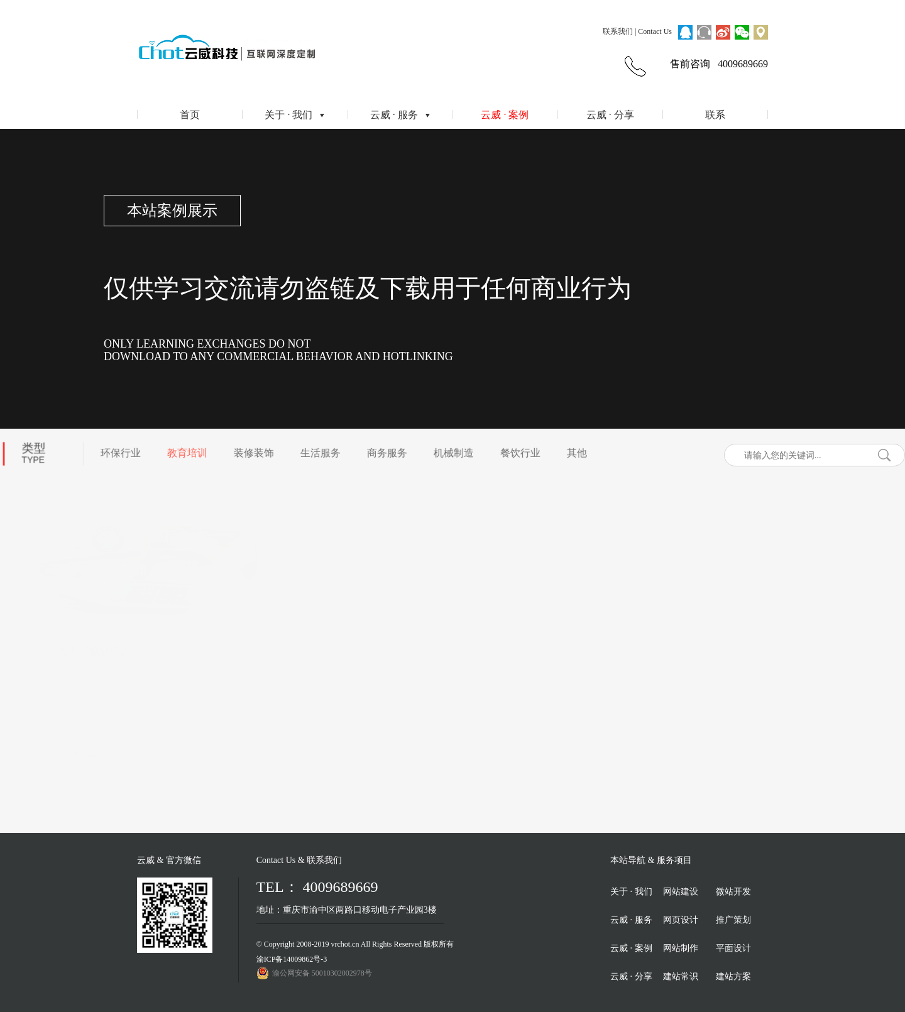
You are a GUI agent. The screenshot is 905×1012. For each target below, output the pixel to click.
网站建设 (680, 891)
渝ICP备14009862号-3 (291, 959)
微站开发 (733, 891)
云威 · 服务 (400, 114)
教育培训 (185, 450)
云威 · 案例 (505, 114)
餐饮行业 (518, 450)
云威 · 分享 (610, 114)
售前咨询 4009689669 (719, 63)
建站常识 (680, 976)
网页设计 (680, 920)
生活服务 (318, 450)
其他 (574, 450)
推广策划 (733, 920)
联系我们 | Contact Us (637, 31)
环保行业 (118, 450)
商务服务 (385, 450)
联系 (715, 114)
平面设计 (733, 948)
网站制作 (680, 948)
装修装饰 (251, 450)
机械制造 (451, 450)
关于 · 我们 (294, 114)
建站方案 (733, 976)
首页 (190, 114)
